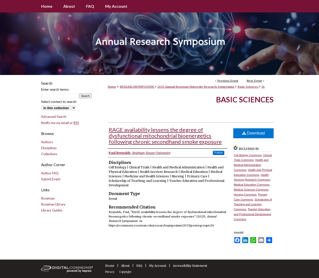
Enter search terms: (55, 89)
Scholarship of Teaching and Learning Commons (253, 204)
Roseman (48, 198)
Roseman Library (53, 204)
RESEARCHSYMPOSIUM (137, 86)
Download (253, 133)
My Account (157, 266)
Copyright (125, 272)
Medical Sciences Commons (251, 189)
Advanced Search (53, 117)
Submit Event (50, 179)
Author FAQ (50, 173)
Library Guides (51, 210)
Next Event (254, 80)
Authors (47, 142)
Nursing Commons (245, 194)
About (125, 266)
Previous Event (227, 80)
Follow (219, 152)
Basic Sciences (248, 86)
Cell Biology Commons (247, 155)
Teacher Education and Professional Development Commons (252, 214)
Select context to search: (59, 102)
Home (112, 86)
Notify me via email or (60, 123)
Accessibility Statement (190, 266)
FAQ (139, 266)
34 (263, 86)
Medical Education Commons (251, 184)
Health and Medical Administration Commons (251, 164)
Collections (49, 154)
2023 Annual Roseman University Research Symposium (196, 86)
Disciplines (49, 148)
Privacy (109, 272)
